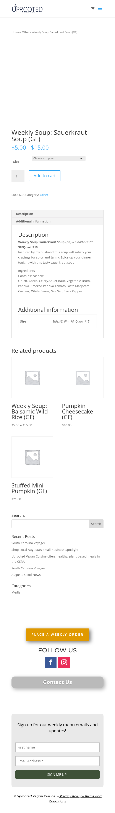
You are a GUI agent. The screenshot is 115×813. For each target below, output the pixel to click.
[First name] (57, 747)
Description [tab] (24, 214)
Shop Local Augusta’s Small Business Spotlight (44, 550)
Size (16, 162)
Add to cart (45, 176)
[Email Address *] (57, 761)
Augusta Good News (26, 575)
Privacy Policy (70, 796)
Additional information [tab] (33, 221)
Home (15, 32)
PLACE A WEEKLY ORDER (57, 635)
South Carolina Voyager (28, 543)
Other (25, 32)
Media (16, 592)
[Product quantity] (17, 176)
